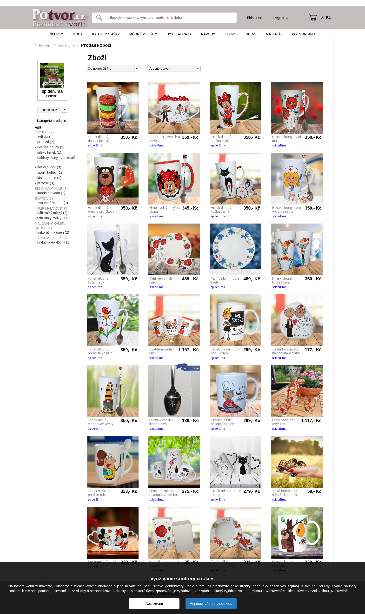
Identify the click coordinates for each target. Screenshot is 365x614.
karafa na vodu (51, 193)
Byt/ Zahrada (179, 34)
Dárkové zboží (51, 238)
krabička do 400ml (53, 242)
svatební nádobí (52, 203)
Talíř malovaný (51, 208)
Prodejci (45, 45)
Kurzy (230, 34)
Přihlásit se (253, 18)
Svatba (44, 198)
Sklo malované (51, 189)
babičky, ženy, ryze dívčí (56, 160)
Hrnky (44, 132)
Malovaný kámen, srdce (50, 226)
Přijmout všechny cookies (211, 603)
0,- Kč (325, 17)
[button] (198, 68)
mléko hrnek (49, 152)
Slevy (251, 34)
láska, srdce (49, 178)
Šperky (56, 34)
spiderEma (66, 45)
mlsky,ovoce (49, 167)
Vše (38, 128)
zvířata (45, 137)
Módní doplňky (143, 34)
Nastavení (154, 603)
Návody (208, 34)
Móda (78, 34)
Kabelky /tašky (106, 34)
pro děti (45, 142)
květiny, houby (50, 147)
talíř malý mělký (52, 218)
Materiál (274, 34)
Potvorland (303, 34)
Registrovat (282, 18)
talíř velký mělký (52, 213)
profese (45, 183)
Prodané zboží (96, 45)
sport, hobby (49, 172)
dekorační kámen (53, 232)
